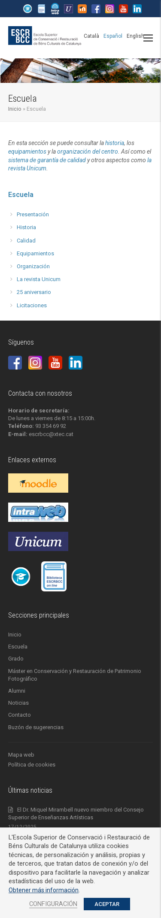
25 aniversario (34, 292)
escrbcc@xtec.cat (51, 434)
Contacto (19, 715)
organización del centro (87, 151)
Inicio (14, 109)
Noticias (18, 703)
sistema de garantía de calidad (47, 160)
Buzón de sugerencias (36, 727)
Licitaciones (32, 305)
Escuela (20, 195)
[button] (148, 38)
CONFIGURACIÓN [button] (53, 904)
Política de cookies (31, 764)
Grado (16, 658)
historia (114, 142)
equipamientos (27, 151)
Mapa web (21, 754)
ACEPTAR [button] (106, 904)
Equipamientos (35, 253)
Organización (33, 266)
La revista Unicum (39, 279)
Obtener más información (44, 890)
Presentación (33, 214)
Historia (26, 227)
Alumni (16, 691)
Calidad (26, 240)
